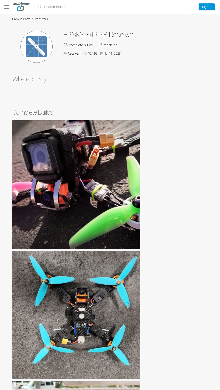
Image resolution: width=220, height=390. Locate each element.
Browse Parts (21, 19)
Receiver (73, 53)
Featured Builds (191, 369)
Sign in (206, 7)
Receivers (41, 19)
